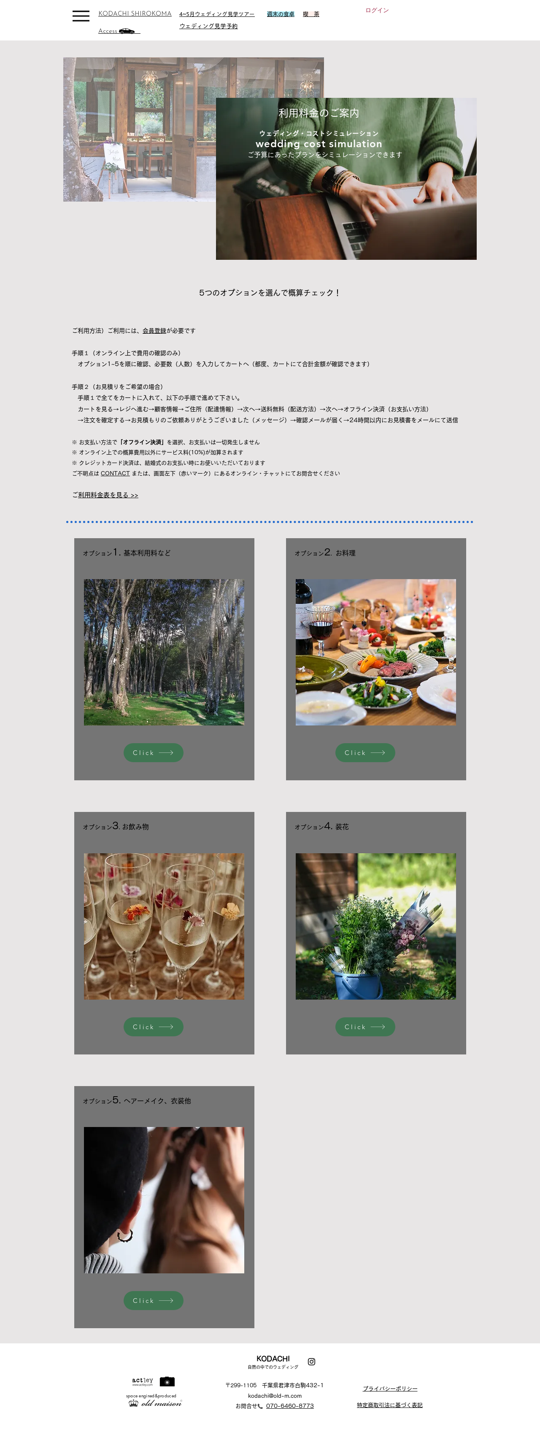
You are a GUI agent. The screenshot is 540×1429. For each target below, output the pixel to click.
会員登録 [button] (154, 331)
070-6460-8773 (290, 1406)
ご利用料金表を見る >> (108, 495)
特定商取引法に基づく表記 (390, 1405)
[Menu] (81, 16)
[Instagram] (311, 1362)
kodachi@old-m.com (275, 1396)
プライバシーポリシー (390, 1388)
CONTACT (115, 473)
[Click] (154, 752)
